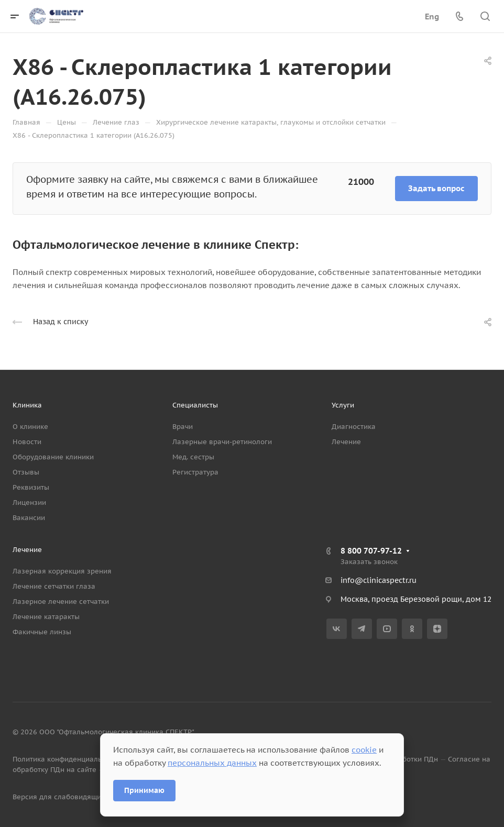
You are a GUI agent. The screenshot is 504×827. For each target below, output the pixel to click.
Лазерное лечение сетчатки (61, 601)
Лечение (346, 441)
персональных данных (212, 763)
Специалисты (195, 405)
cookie (364, 750)
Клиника (27, 405)
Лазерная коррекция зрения (62, 571)
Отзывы (26, 472)
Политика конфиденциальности (67, 759)
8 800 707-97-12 (371, 551)
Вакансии (29, 517)
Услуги (343, 405)
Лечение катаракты (46, 616)
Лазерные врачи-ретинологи (222, 441)
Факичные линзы (42, 631)
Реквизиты (31, 487)
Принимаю (144, 790)
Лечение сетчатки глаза (54, 586)
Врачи (182, 426)
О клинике (30, 426)
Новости (27, 441)
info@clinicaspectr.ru (379, 580)
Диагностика (354, 426)
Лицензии (29, 502)
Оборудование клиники (53, 457)
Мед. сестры (193, 457)
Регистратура (195, 472)
